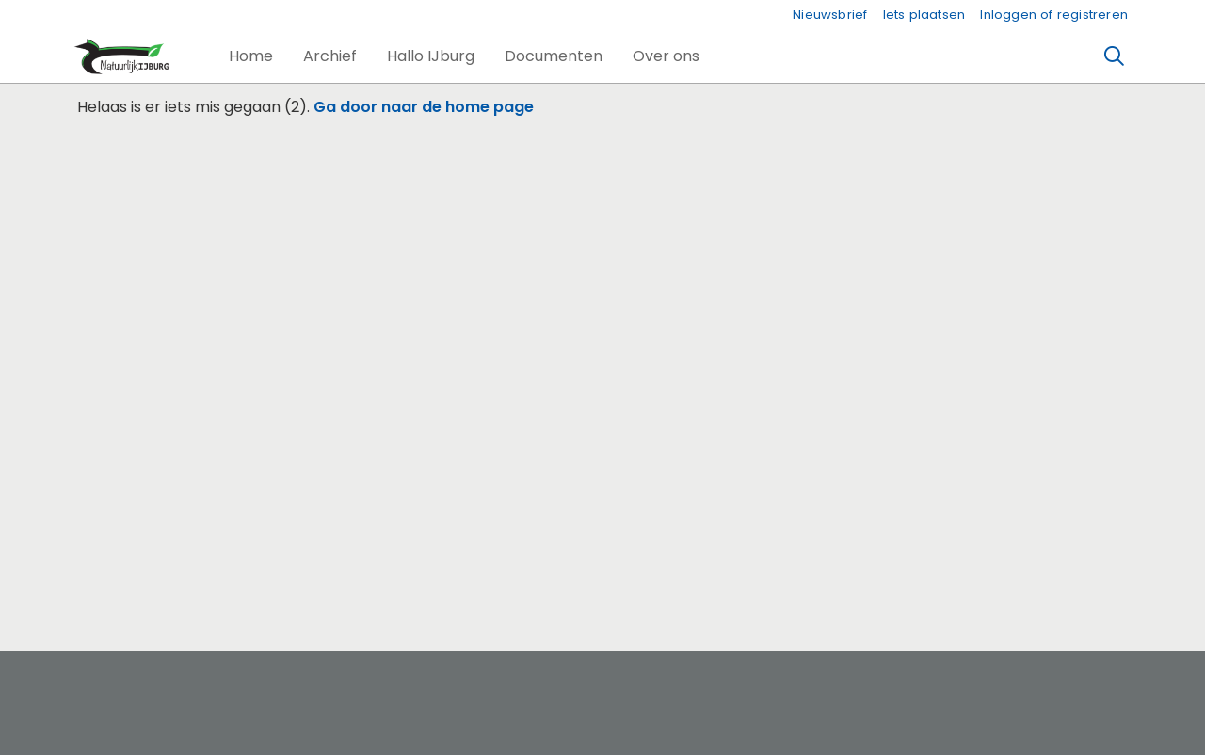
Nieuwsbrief (830, 15)
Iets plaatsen (924, 15)
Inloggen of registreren (1054, 15)
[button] (251, 56)
